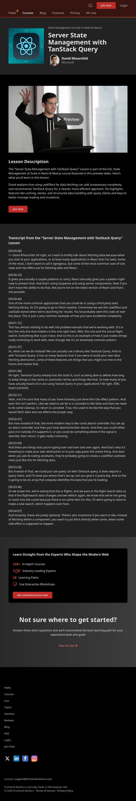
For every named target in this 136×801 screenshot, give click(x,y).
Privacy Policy (65, 790)
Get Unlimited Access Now (32, 595)
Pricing (75, 13)
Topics (8, 707)
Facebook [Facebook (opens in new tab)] (25, 758)
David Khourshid (75, 58)
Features (58, 13)
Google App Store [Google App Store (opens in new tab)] (40, 769)
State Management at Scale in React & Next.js (75, 27)
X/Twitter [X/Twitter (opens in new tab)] (7, 758)
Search (90, 5)
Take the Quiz (67, 645)
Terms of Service (45, 790)
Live (6, 700)
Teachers (9, 713)
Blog (43, 13)
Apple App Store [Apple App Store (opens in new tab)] (15, 769)
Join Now (106, 5)
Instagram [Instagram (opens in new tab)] (34, 758)
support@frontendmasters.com (33, 779)
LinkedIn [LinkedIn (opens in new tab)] (16, 758)
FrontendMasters (27, 5)
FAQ (6, 733)
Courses (27, 13)
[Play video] (68, 119)
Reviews (9, 720)
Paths (12, 13)
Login (124, 5)
